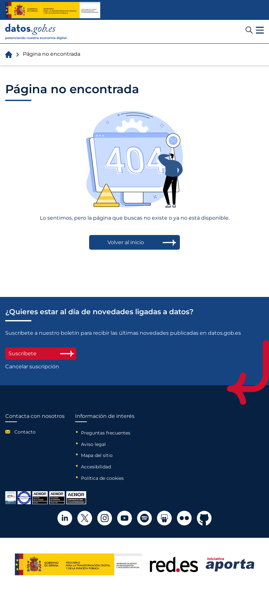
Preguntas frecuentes (105, 433)
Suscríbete (40, 353)
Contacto (25, 432)
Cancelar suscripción (32, 367)
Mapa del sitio (97, 455)
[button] (260, 30)
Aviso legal (93, 444)
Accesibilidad (96, 467)
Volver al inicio (125, 242)
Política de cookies (102, 478)
